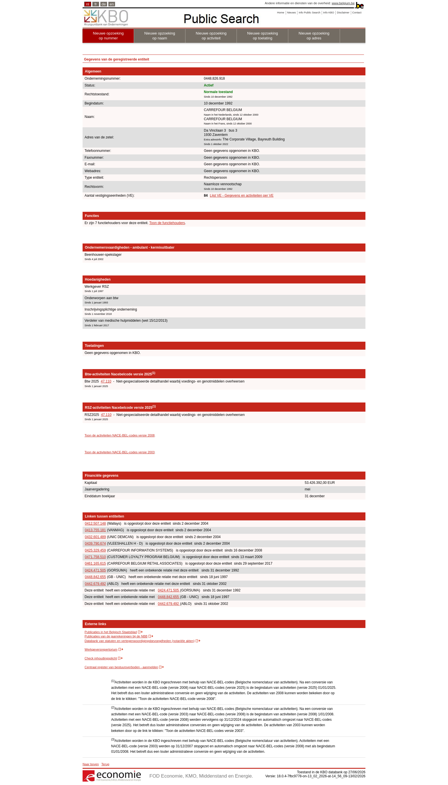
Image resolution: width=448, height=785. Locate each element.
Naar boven (91, 764)
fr (96, 4)
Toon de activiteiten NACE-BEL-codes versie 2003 (120, 452)
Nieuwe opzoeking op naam (159, 35)
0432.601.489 (95, 537)
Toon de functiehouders (167, 223)
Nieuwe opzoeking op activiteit (211, 35)
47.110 (106, 381)
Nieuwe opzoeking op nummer (108, 35)
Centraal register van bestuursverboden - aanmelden (121, 667)
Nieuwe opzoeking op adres (314, 35)
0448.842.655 (95, 577)
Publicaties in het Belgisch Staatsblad (111, 632)
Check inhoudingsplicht (101, 658)
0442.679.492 (95, 584)
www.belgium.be (343, 3)
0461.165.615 (95, 563)
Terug (105, 764)
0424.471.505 (95, 570)
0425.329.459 (95, 550)
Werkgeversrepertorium (101, 649)
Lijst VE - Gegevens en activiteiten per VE (242, 196)
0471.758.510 (95, 557)
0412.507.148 (95, 524)
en (112, 4)
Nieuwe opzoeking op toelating (262, 35)
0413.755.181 (95, 530)
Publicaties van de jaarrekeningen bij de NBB (116, 636)
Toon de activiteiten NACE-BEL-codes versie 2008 (120, 435)
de (104, 4)
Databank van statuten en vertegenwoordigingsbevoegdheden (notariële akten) (140, 641)
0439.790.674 (95, 544)
